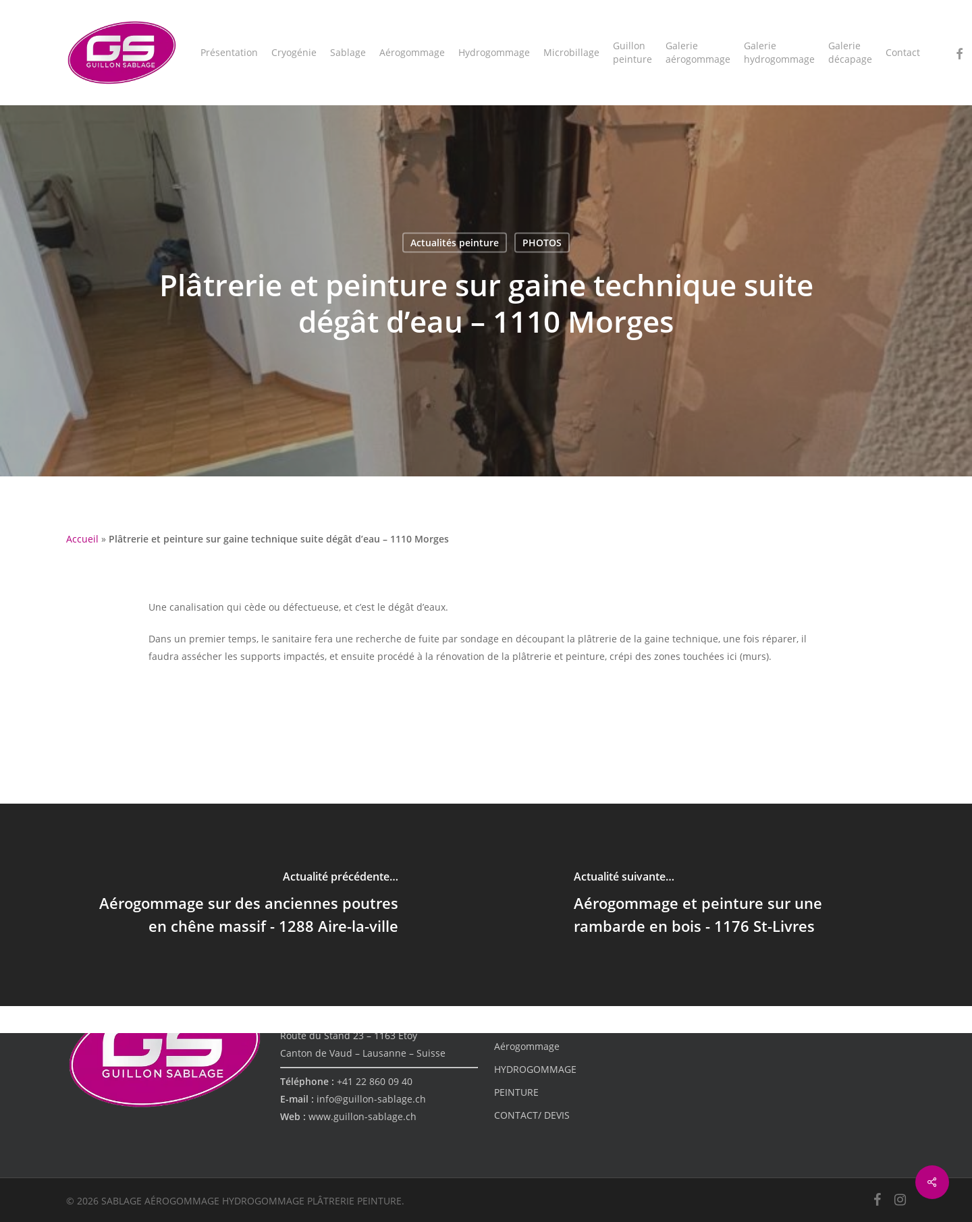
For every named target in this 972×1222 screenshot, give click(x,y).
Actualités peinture (454, 242)
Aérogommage (527, 1046)
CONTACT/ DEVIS (532, 1115)
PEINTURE (516, 1092)
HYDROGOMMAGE (535, 1069)
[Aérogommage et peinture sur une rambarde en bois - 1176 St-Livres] (729, 905)
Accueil (82, 538)
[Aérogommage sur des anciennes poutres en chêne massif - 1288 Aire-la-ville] (243, 905)
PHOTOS (542, 242)
